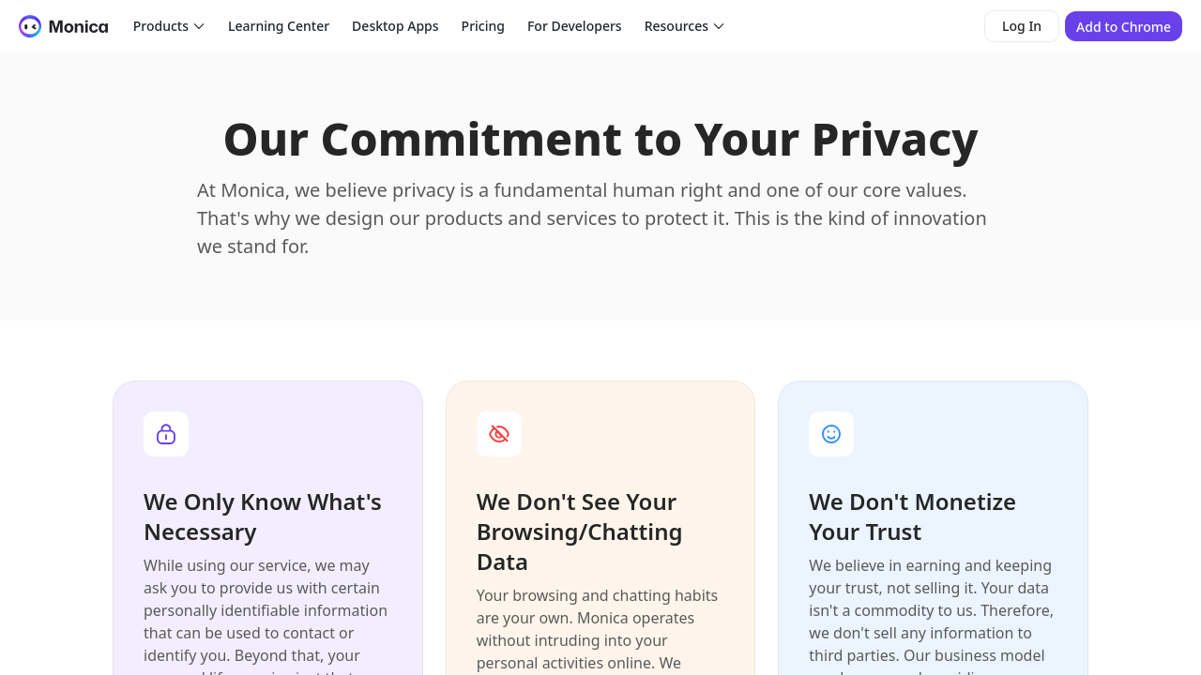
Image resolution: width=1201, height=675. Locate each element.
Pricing (483, 26)
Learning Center (278, 26)
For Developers (574, 26)
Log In (1021, 26)
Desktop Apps (395, 26)
